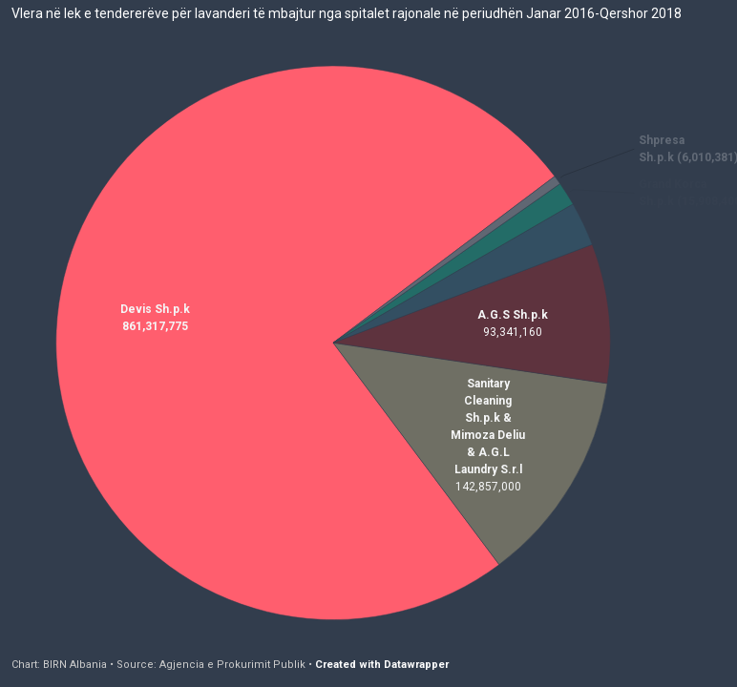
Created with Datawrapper (382, 664)
